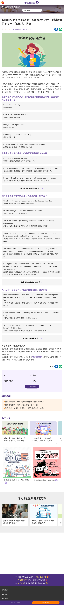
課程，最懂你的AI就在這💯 (32, 580)
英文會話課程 (37, 357)
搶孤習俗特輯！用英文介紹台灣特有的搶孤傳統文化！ (25, 402)
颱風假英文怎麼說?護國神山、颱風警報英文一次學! (24, 408)
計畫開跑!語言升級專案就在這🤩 (32, 583)
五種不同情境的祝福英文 (31, 338)
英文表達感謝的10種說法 (31, 282)
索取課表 (46, 602)
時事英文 (17, 7)
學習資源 (5, 594)
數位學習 (5, 598)
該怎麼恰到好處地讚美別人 (31, 188)
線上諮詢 (17, 602)
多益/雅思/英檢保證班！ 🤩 (33, 577)
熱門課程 (5, 590)
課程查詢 (33, 387)
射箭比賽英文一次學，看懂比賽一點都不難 (21, 405)
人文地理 (27, 29)
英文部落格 (9, 7)
